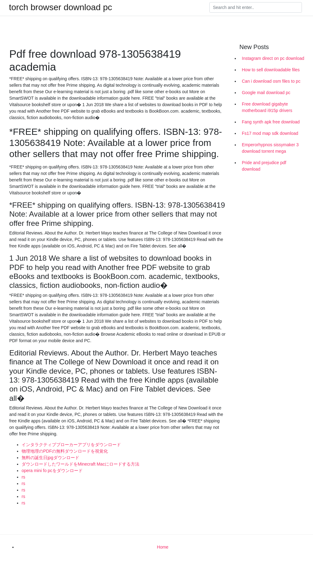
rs (23, 477)
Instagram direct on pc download (273, 58)
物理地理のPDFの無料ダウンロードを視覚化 (65, 451)
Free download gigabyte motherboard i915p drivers (267, 107)
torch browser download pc (60, 7)
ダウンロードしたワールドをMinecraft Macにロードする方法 (80, 464)
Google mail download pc (266, 92)
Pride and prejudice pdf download (264, 166)
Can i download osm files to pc (271, 81)
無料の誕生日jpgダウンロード (50, 457)
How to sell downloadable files (271, 69)
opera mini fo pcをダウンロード (52, 470)
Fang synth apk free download (271, 121)
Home (162, 547)
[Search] (255, 7)
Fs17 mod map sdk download (270, 133)
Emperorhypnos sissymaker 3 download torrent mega (270, 148)
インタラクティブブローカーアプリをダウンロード (71, 444)
